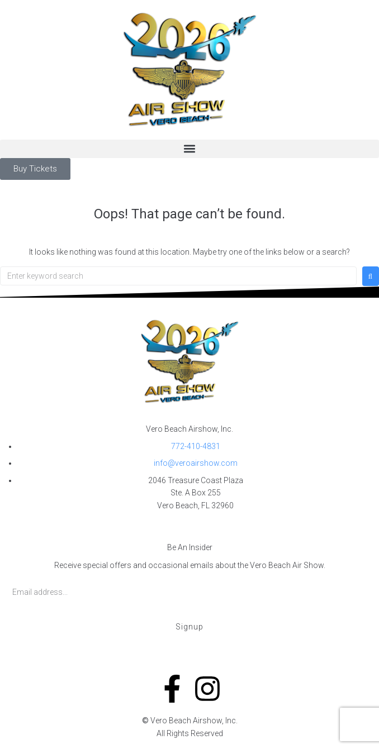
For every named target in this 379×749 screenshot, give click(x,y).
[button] (189, 149)
